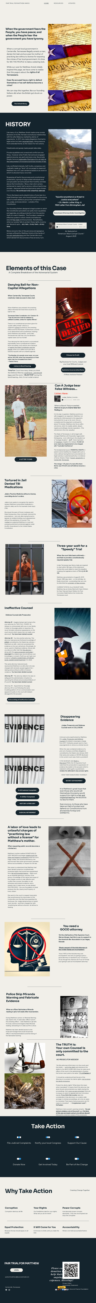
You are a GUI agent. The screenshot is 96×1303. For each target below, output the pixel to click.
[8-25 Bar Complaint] (27, 796)
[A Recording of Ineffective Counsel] (21, 699)
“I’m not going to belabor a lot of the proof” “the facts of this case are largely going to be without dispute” (73, 1111)
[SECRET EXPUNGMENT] (74, 780)
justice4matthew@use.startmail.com (17, 1277)
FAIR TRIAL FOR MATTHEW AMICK (18, 3)
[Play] (57, 227)
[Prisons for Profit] (73, 355)
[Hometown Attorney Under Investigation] (69, 213)
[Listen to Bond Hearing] (22, 366)
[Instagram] (9, 1290)
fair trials (16, 220)
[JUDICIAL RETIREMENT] (27, 812)
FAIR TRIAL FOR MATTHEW (22, 1263)
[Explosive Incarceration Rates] (73, 370)
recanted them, (28, 141)
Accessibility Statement (70, 1285)
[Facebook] (6, 1290)
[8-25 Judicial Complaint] (27, 790)
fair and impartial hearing (72, 796)
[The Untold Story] (20, 104)
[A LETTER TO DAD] (26, 459)
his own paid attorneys (15, 235)
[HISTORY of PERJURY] (27, 803)
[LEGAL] (16, 1270)
